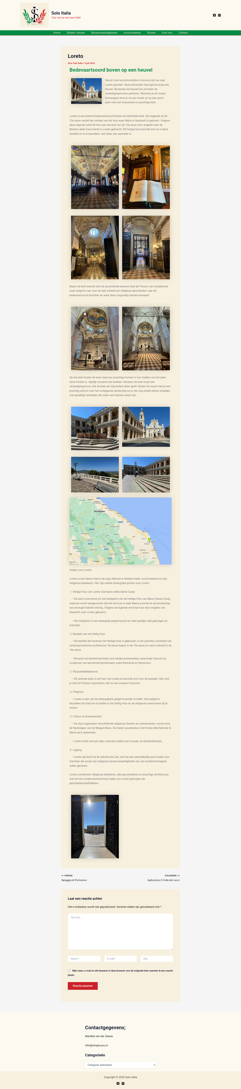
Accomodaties (132, 32)
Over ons (165, 32)
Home (59, 32)
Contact (180, 32)
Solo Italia (61, 13)
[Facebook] (214, 15)
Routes (150, 32)
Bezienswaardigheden (105, 32)
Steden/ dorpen (77, 32)
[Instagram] (219, 15)
